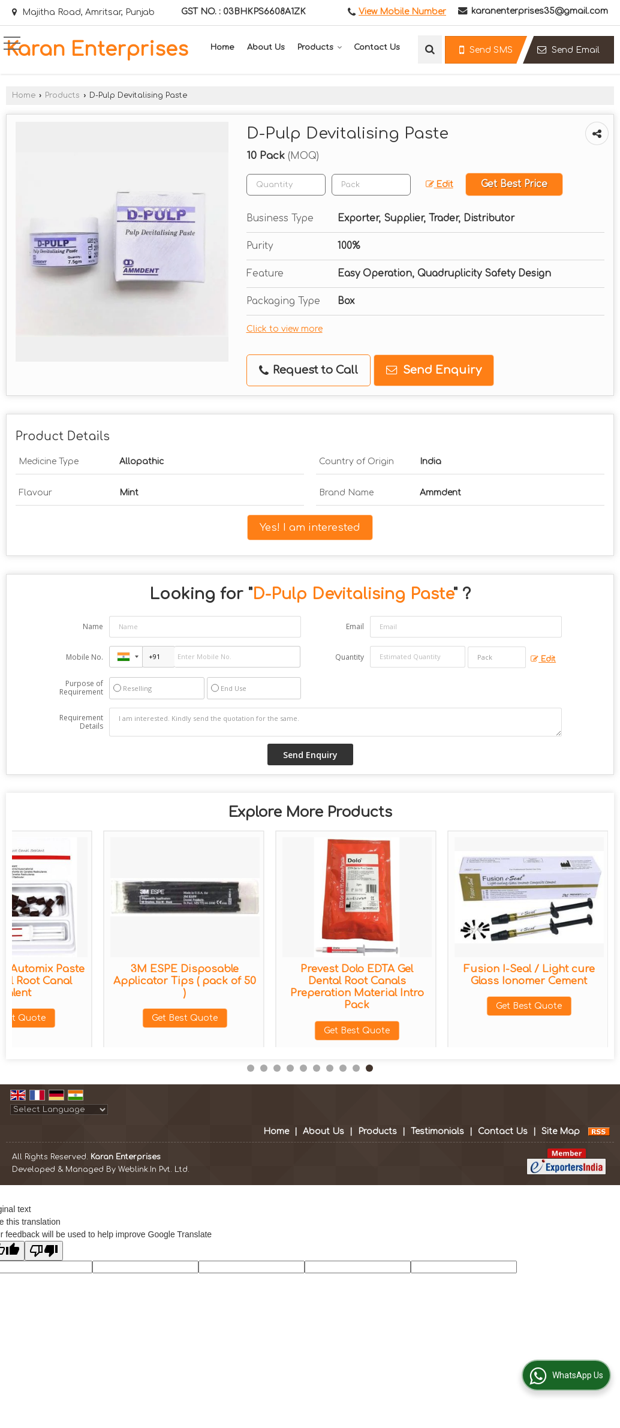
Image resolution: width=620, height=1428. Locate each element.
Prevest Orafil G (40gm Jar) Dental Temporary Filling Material (266, 981)
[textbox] (371, 185)
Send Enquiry (433, 370)
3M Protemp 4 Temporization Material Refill (94, 981)
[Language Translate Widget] (59, 1109)
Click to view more (284, 328)
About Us (266, 47)
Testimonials (437, 1131)
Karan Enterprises (97, 49)
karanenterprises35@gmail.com (539, 11)
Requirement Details (81, 722)
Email (355, 626)
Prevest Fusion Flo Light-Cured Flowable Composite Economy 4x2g (438, 981)
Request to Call (308, 370)
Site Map (560, 1131)
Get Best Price (514, 184)
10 (369, 1068)
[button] (402, 11)
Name (93, 626)
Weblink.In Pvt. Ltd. (153, 1169)
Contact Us (377, 47)
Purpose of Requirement (81, 688)
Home (222, 47)
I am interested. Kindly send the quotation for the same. (335, 722)
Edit (439, 184)
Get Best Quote (94, 1018)
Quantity (349, 657)
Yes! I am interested (310, 527)
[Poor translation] (44, 1251)
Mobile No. (84, 657)
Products (319, 47)
